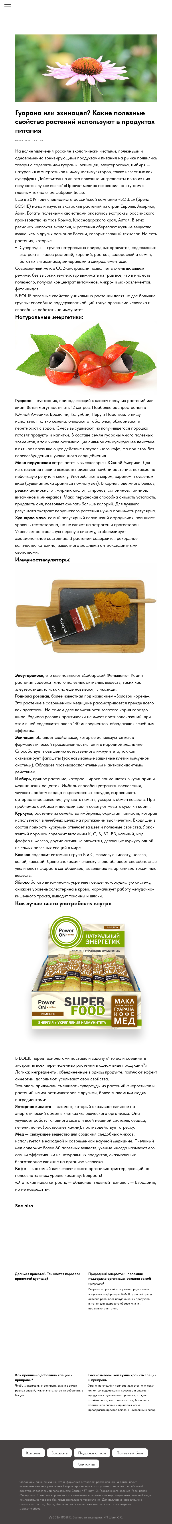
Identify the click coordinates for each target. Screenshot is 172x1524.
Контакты (86, 1464)
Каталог (33, 1453)
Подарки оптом (92, 1453)
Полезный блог (130, 1453)
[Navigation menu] (7, 6)
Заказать (59, 1453)
